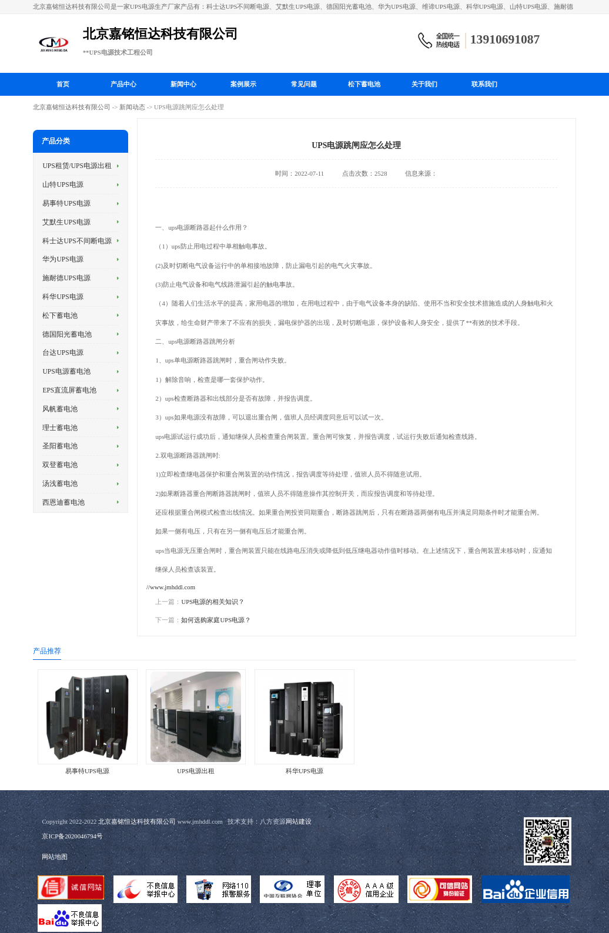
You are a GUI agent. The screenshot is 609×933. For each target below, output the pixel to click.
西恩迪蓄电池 (63, 502)
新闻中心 (183, 84)
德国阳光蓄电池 (67, 334)
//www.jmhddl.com (170, 586)
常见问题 (304, 84)
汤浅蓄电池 (60, 483)
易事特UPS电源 (66, 203)
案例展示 (243, 84)
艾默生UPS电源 (66, 222)
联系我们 (484, 84)
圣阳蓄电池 (60, 445)
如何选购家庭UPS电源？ (216, 619)
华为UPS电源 (62, 259)
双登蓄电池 (60, 464)
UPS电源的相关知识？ (213, 601)
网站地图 (55, 856)
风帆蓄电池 (60, 408)
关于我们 (424, 84)
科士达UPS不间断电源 (76, 240)
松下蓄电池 (364, 84)
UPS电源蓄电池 (66, 371)
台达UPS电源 (62, 352)
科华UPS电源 (62, 296)
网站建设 (299, 821)
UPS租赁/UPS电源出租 (77, 165)
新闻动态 (132, 106)
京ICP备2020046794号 (72, 836)
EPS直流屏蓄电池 (69, 390)
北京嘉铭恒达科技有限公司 (72, 106)
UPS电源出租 (196, 770)
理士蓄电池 (60, 427)
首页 (62, 84)
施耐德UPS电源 (66, 277)
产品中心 (123, 84)
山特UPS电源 (62, 184)
